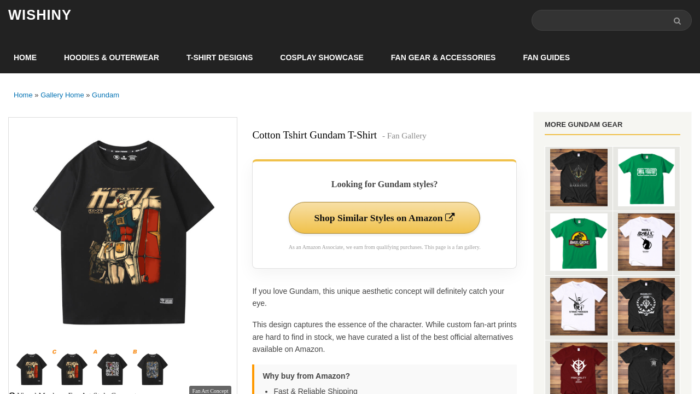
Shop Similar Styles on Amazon (385, 218)
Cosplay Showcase (321, 58)
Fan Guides (546, 58)
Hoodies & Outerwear (111, 58)
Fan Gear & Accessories (443, 58)
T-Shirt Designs (219, 58)
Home (25, 58)
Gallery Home (62, 95)
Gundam (105, 95)
